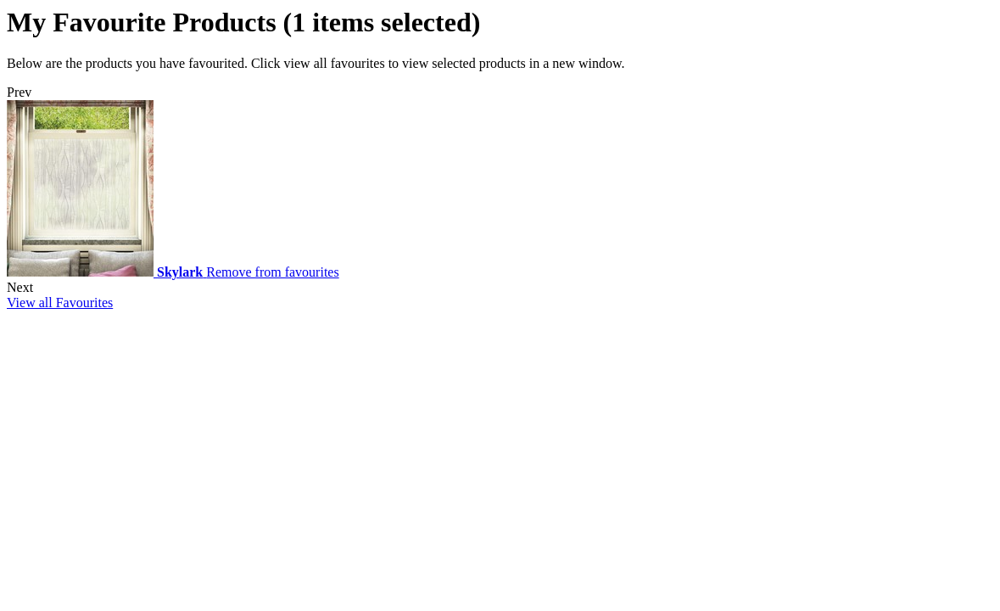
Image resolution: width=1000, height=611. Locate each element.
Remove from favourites (272, 272)
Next (20, 287)
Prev (19, 92)
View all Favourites (60, 302)
